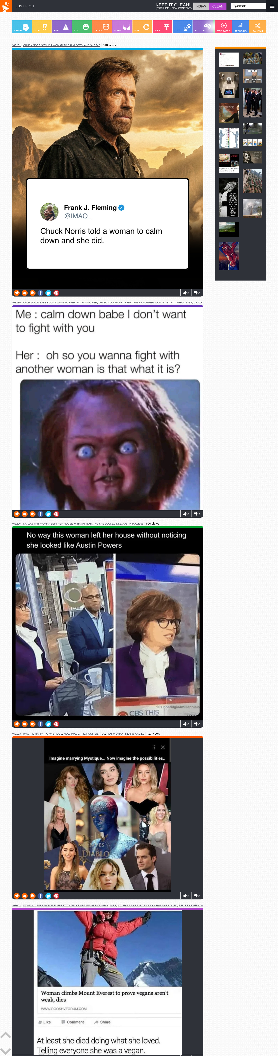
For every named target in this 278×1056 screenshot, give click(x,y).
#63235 (16, 302)
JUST (25, 6)
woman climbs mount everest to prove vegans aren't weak (65, 905)
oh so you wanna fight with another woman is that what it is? (145, 302)
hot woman (115, 733)
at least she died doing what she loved (147, 905)
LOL (81, 28)
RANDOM (258, 27)
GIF (141, 28)
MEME (21, 28)
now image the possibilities (84, 733)
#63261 (16, 45)
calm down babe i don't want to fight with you (56, 302)
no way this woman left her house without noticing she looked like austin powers (83, 523)
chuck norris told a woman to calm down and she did (61, 45)
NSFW (122, 28)
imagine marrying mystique (42, 733)
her (94, 302)
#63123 (16, 733)
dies (113, 905)
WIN (162, 28)
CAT (183, 28)
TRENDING (241, 27)
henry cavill (134, 733)
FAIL (61, 28)
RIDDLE (203, 27)
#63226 (16, 523)
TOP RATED (223, 27)
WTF (40, 28)
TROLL (101, 28)
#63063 (16, 905)
